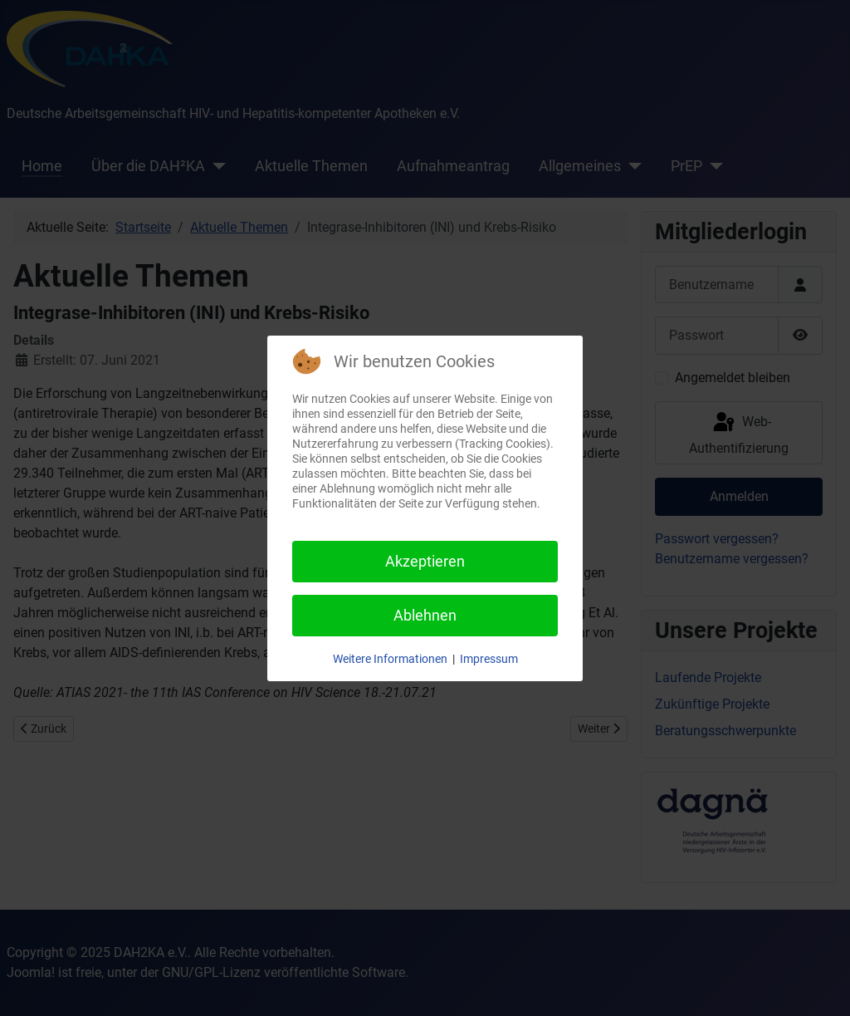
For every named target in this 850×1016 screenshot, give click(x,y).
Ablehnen (425, 615)
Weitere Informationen (390, 658)
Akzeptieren (425, 561)
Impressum (489, 658)
